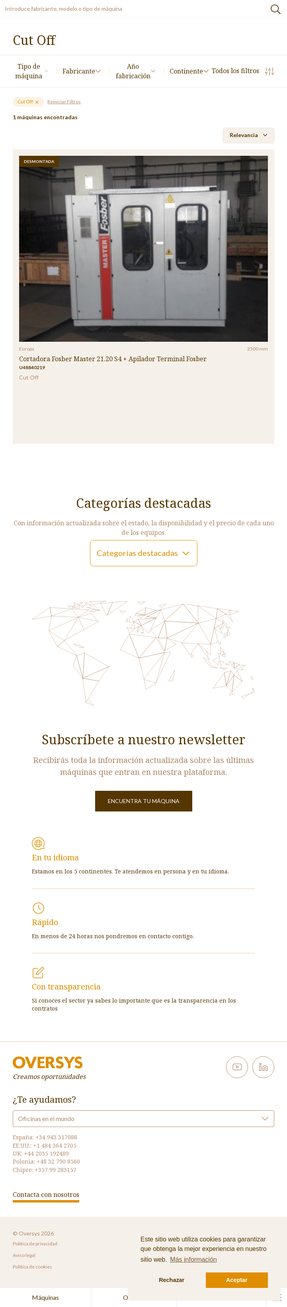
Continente (189, 71)
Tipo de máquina (32, 71)
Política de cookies (32, 1267)
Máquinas (45, 1297)
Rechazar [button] (171, 1280)
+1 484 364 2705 (54, 1145)
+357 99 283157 (55, 1169)
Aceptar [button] (237, 1280)
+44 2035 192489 (46, 1153)
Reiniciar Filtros (64, 102)
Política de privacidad (35, 1244)
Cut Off (28, 102)
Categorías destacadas (144, 553)
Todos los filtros (243, 71)
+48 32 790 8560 (58, 1161)
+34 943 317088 (56, 1137)
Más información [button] (193, 1259)
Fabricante (81, 71)
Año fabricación (136, 71)
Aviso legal (24, 1255)
